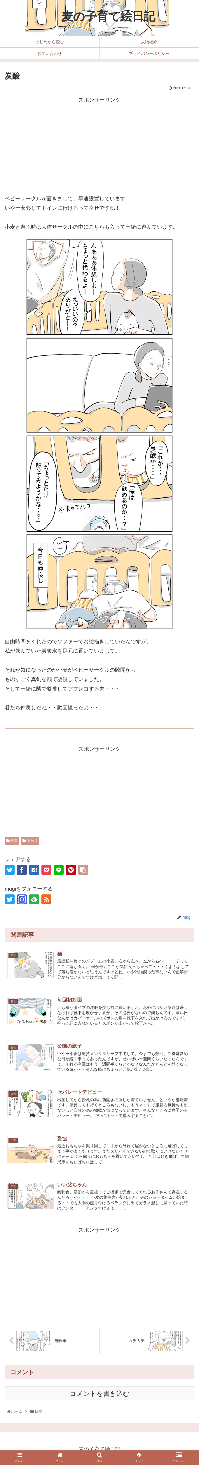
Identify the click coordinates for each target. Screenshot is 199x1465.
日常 (12, 841)
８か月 (29, 841)
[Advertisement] (99, 145)
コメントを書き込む (100, 1394)
